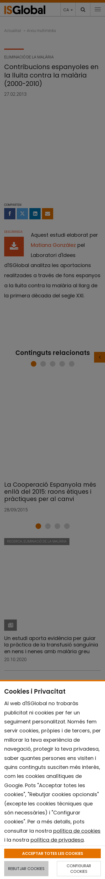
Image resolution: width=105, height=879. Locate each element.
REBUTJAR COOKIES (26, 868)
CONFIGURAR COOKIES (79, 868)
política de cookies (77, 830)
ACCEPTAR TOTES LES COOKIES (52, 853)
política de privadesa (57, 839)
